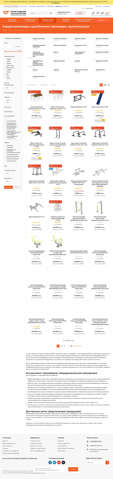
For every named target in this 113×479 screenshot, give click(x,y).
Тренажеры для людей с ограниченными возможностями (38, 63)
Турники (56, 69)
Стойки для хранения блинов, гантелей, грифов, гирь (38, 54)
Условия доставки (36, 443)
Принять (73, 469)
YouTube (59, 462)
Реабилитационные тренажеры (39, 46)
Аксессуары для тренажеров (80, 52)
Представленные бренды (11, 453)
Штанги (35, 69)
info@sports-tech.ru (62, 14)
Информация (50, 6)
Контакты (66, 6)
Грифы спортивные (102, 61)
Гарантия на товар (36, 446)
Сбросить (18, 187)
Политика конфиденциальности (35, 473)
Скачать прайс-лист (64, 443)
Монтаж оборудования (37, 451)
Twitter (63, 462)
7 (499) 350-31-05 (63, 12)
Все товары (76, 346)
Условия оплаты (35, 441)
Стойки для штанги (39, 76)
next (81, 346)
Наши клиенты (7, 446)
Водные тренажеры (60, 45)
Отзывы (5, 448)
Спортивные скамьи (102, 45)
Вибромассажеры (80, 38)
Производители (41, 6)
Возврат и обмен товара (37, 448)
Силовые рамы (100, 69)
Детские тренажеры (102, 38)
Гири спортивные (59, 61)
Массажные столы (80, 45)
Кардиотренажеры (39, 38)
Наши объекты (24, 6)
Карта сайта (61, 451)
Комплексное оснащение (11, 6)
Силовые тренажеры (60, 38)
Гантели (77, 61)
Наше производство (9, 443)
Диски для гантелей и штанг (81, 70)
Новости (5, 441)
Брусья (56, 52)
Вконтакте (50, 462)
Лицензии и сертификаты (11, 451)
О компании (32, 6)
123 (71, 346)
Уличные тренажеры (102, 52)
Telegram (54, 462)
